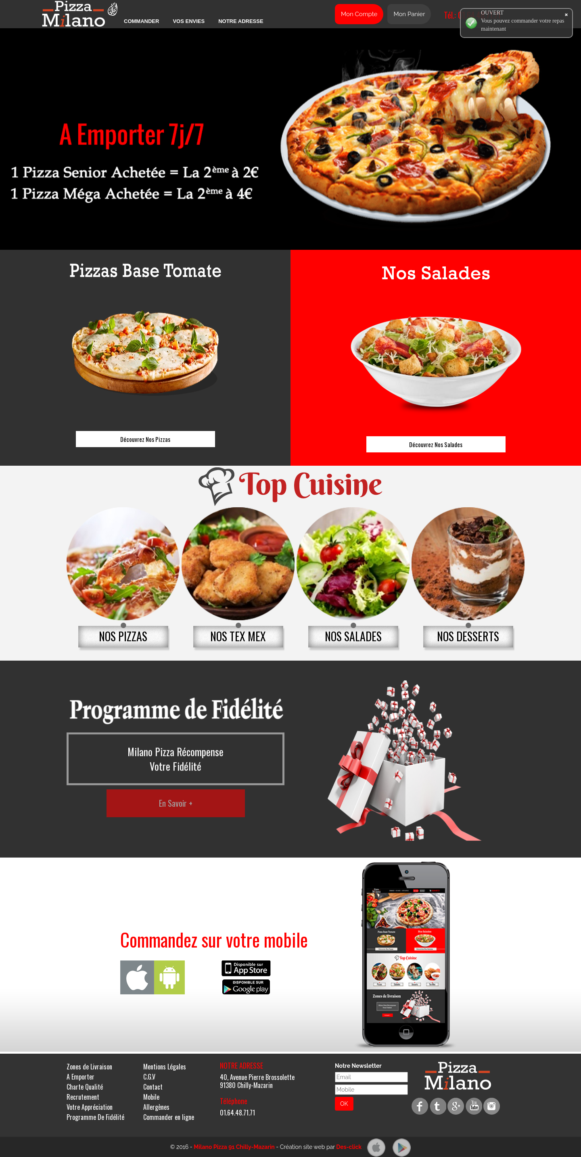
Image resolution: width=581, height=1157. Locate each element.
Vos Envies (189, 21)
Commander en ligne (168, 1117)
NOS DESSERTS (468, 636)
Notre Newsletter (358, 1066)
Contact (153, 1087)
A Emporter (80, 1077)
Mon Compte (359, 14)
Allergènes (156, 1107)
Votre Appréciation (90, 1107)
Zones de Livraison (89, 1066)
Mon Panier (409, 14)
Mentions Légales (164, 1066)
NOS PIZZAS (123, 636)
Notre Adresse (240, 21)
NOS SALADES (353, 636)
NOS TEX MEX (238, 636)
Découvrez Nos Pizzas (145, 439)
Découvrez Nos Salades (435, 444)
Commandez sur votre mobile (214, 939)
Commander (141, 21)
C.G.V (149, 1077)
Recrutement (83, 1097)
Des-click (349, 1147)
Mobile (151, 1097)
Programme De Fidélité (95, 1117)
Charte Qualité (85, 1087)
